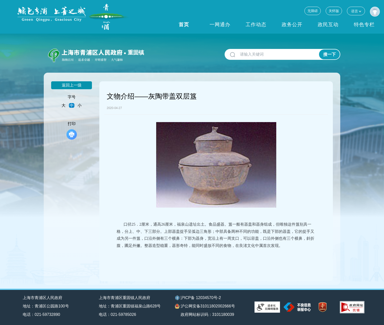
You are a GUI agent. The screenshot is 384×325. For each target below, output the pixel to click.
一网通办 (220, 24)
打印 (71, 131)
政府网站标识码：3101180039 (207, 314)
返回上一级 (72, 85)
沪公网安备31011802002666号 (205, 306)
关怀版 (334, 11)
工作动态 (256, 24)
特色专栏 (364, 24)
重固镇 (136, 52)
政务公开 (292, 24)
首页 (184, 24)
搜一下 (329, 54)
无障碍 (312, 11)
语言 (356, 11)
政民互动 (328, 24)
